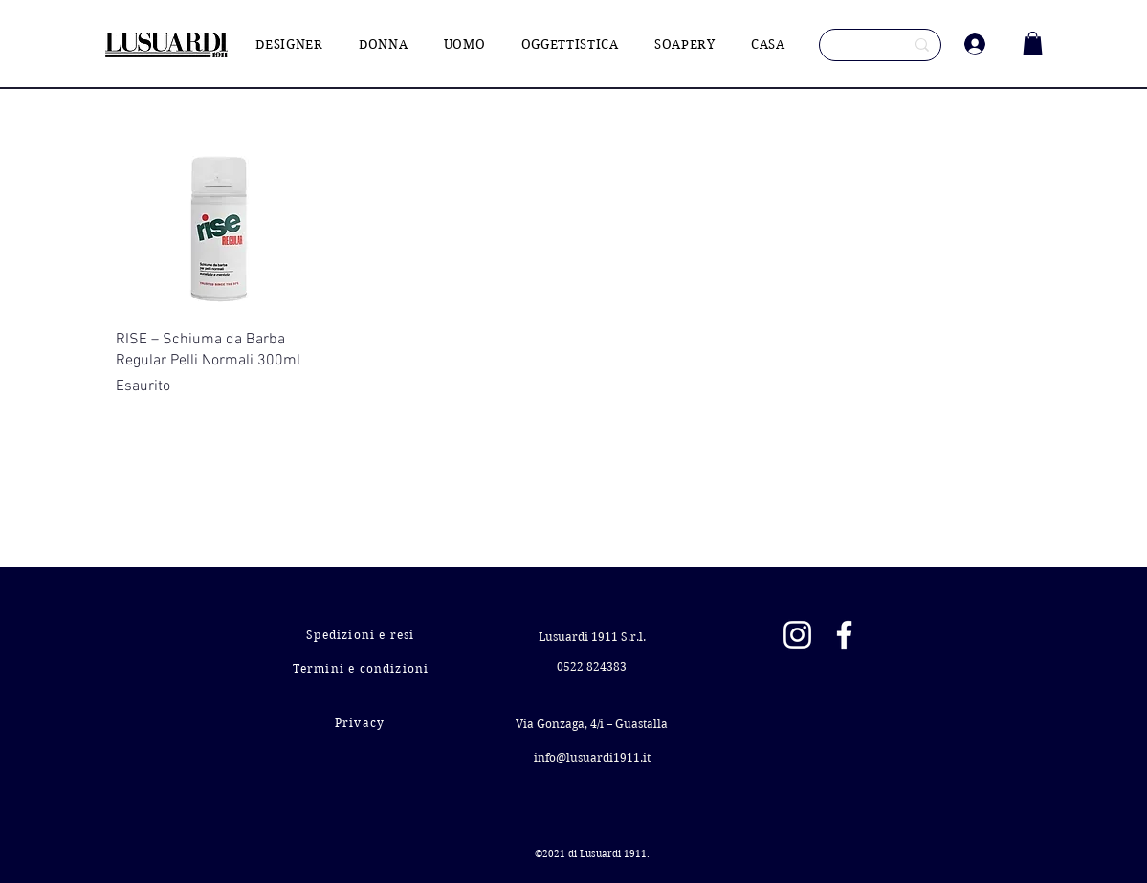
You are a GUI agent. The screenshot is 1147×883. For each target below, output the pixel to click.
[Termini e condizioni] (363, 668)
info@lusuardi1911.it (592, 757)
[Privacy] (362, 723)
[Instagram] (797, 634)
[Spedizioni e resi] (363, 635)
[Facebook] (844, 634)
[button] (1033, 43)
